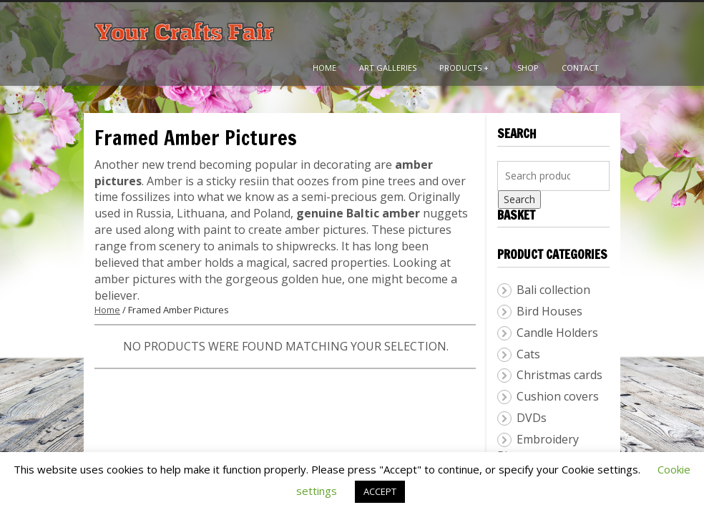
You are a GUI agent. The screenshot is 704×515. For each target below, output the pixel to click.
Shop (528, 67)
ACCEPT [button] (379, 491)
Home (324, 67)
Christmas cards (559, 375)
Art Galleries (387, 67)
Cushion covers (558, 396)
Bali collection (553, 290)
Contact (580, 67)
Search (519, 199)
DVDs (532, 418)
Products (464, 67)
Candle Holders (557, 332)
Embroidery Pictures (538, 447)
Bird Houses (549, 311)
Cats (528, 354)
